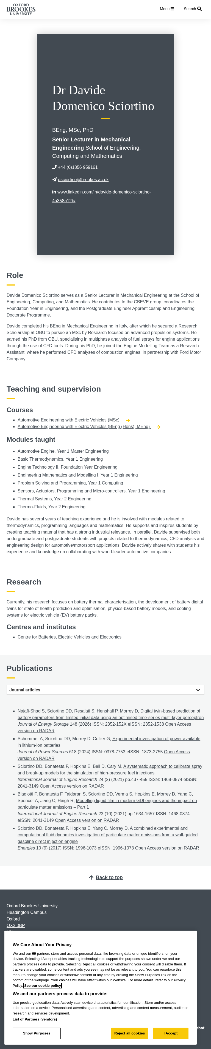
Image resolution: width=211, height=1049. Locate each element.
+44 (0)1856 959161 (75, 167)
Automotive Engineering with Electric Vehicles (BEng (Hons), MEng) (89, 426)
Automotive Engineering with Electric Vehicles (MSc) (74, 420)
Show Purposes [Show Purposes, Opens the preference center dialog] (36, 1033)
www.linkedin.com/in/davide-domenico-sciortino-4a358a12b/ (101, 196)
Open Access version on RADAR (72, 786)
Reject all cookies (129, 1033)
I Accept (170, 1033)
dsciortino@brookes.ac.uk (80, 179)
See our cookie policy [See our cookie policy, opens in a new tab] (42, 986)
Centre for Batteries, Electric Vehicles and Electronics (69, 637)
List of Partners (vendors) (35, 1019)
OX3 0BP (16, 925)
